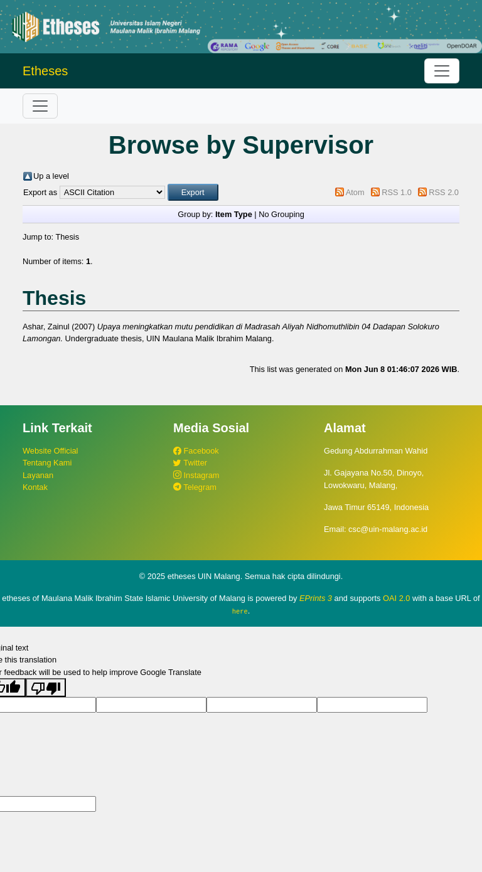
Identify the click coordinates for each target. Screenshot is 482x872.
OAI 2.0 (396, 598)
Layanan (38, 475)
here (240, 611)
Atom (355, 192)
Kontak (35, 487)
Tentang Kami (47, 462)
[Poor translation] (46, 687)
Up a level (51, 176)
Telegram (195, 487)
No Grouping (281, 214)
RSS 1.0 (397, 192)
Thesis (67, 237)
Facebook (196, 450)
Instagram (196, 475)
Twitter (190, 462)
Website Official (50, 450)
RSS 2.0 (444, 192)
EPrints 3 (315, 598)
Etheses (45, 71)
